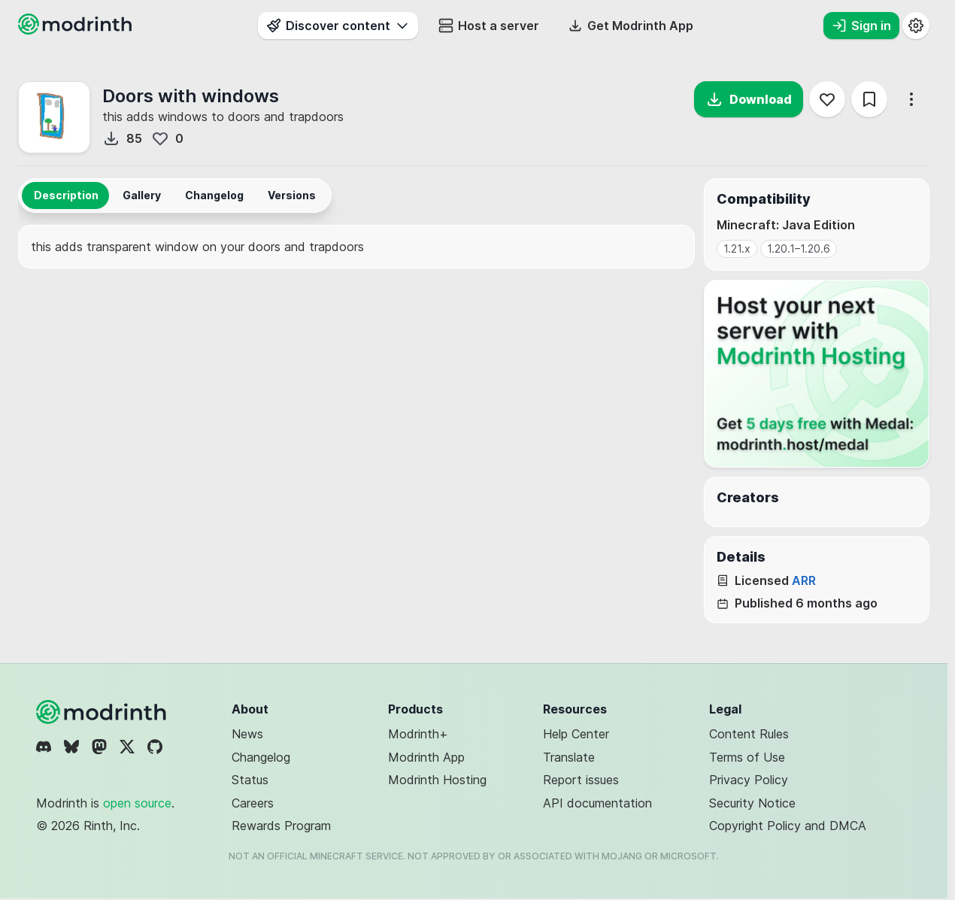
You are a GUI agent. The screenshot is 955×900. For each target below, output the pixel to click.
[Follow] (827, 99)
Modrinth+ (418, 734)
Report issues (581, 779)
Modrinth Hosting (437, 779)
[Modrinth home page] (76, 30)
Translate (569, 757)
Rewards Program (281, 825)
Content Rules (749, 734)
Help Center (576, 734)
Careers (253, 803)
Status (250, 779)
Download (748, 99)
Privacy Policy (748, 779)
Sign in (861, 25)
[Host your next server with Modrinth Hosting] (816, 374)
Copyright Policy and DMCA (787, 825)
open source (137, 803)
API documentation (597, 803)
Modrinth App (426, 757)
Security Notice (752, 803)
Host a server (488, 25)
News (247, 734)
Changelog (261, 757)
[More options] (911, 99)
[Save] (869, 99)
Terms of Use (747, 757)
